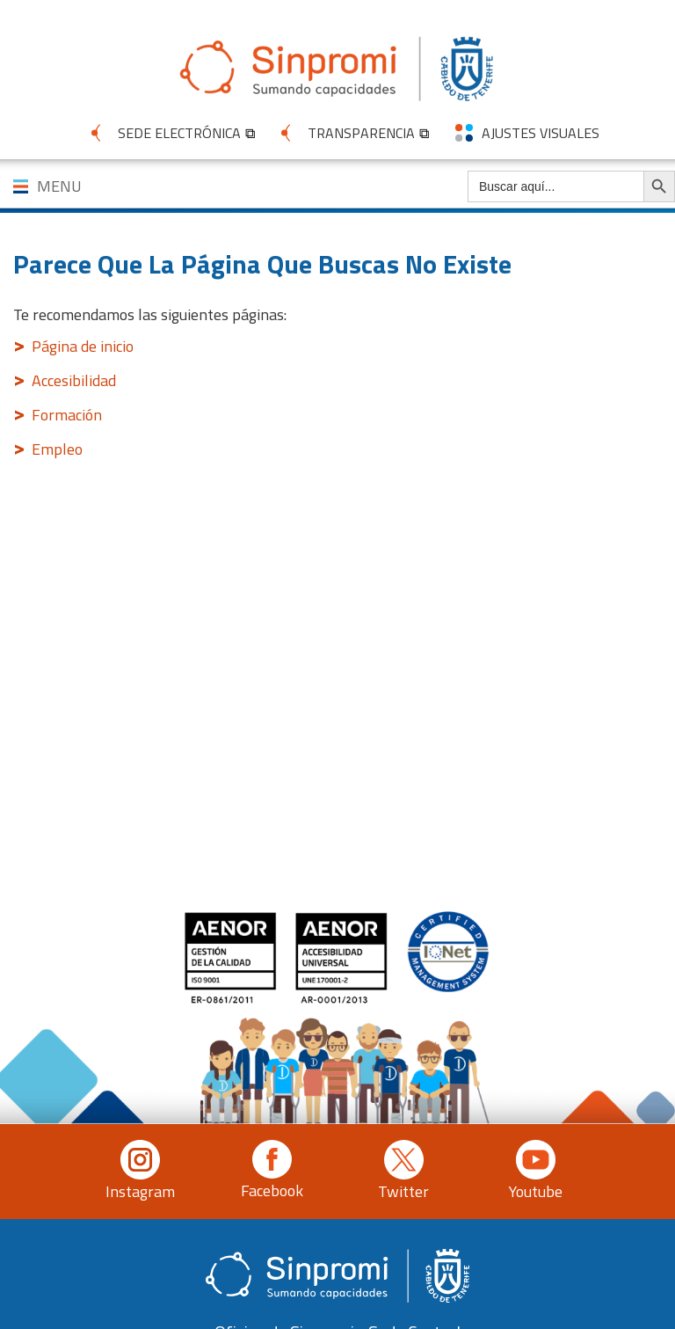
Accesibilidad (74, 380)
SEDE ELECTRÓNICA (179, 132)
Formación (67, 415)
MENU (59, 186)
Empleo (57, 449)
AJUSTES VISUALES (540, 132)
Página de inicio (83, 346)
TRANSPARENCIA (361, 132)
